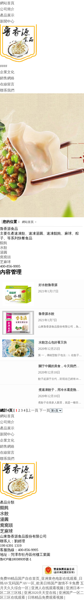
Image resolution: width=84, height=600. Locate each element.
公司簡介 (7, 9)
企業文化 (7, 72)
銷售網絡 (7, 78)
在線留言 (7, 84)
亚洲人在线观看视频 (47, 588)
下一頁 (44, 410)
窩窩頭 (5, 257)
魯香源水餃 (46, 314)
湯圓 (3, 252)
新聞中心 (7, 21)
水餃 (3, 248)
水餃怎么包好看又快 (53, 342)
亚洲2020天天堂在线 (40, 593)
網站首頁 (7, 3)
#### (3, 66)
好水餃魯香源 (48, 285)
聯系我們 (7, 90)
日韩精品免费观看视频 (46, 597)
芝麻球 (5, 262)
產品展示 (7, 15)
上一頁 (33, 410)
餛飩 (3, 243)
